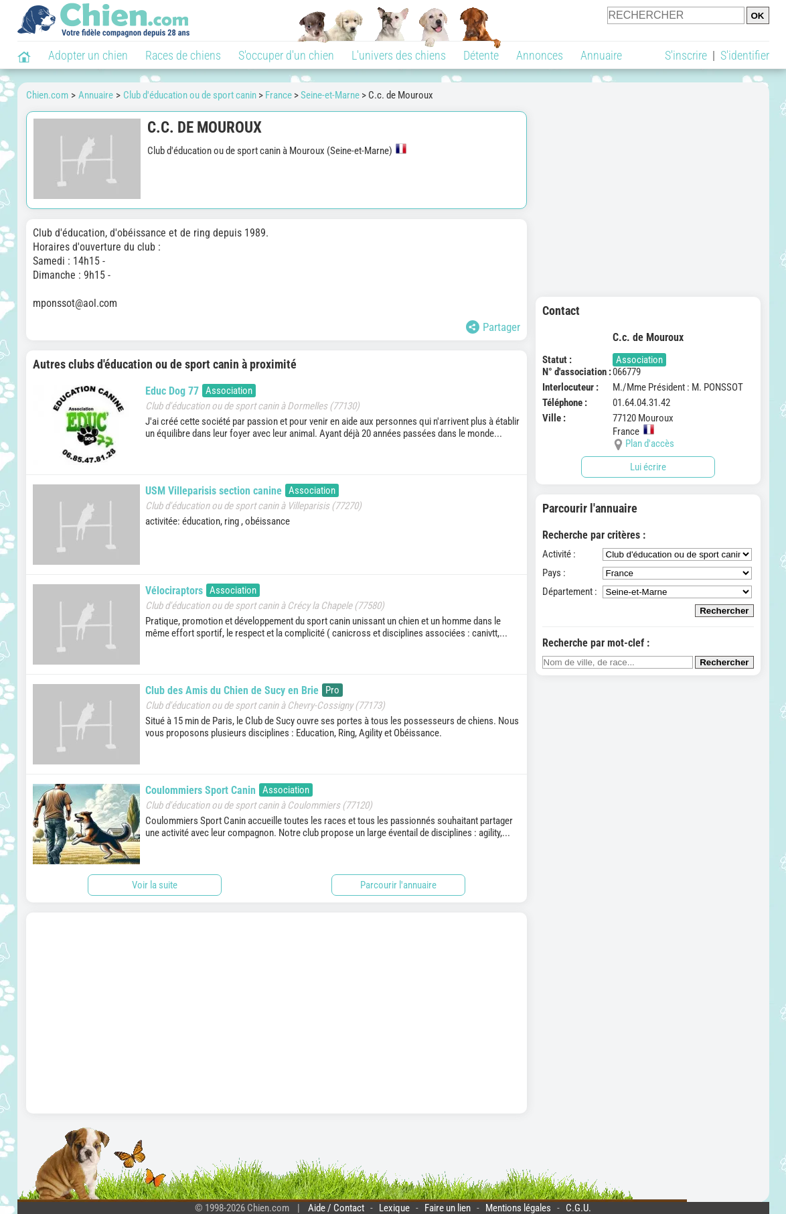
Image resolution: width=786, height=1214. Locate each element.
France (278, 95)
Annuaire (601, 55)
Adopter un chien (88, 55)
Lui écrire (648, 467)
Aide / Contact (336, 1208)
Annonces (539, 55)
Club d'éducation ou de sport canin (189, 95)
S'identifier (744, 55)
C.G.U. (578, 1208)
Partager (493, 327)
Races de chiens (183, 55)
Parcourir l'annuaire (398, 885)
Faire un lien (447, 1208)
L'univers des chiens (398, 55)
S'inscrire (686, 55)
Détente (481, 55)
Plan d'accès (649, 443)
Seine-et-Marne (330, 95)
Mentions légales (518, 1208)
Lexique (394, 1208)
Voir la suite (154, 885)
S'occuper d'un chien (286, 55)
